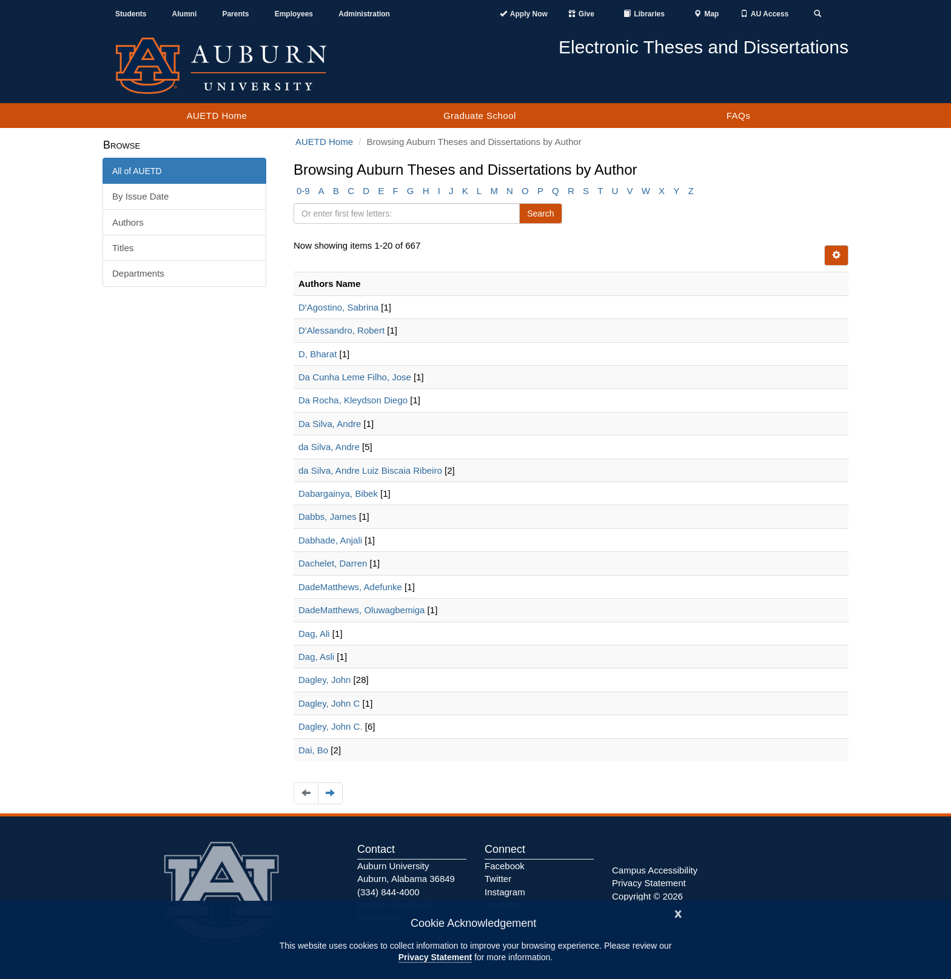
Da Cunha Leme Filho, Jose (354, 377)
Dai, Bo (313, 750)
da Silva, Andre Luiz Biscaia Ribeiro (370, 470)
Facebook (505, 866)
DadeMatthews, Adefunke (350, 587)
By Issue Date (140, 196)
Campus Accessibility (654, 870)
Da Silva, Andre (329, 424)
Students (130, 14)
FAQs (739, 115)
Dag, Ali (314, 633)
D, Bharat (317, 354)
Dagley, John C (329, 703)
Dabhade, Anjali (330, 540)
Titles (122, 248)
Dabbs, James (327, 516)
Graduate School (479, 115)
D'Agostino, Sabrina (338, 307)
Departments (138, 273)
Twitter (498, 878)
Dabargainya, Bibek (338, 493)
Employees (294, 14)
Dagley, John (324, 680)
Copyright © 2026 (647, 896)
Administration (364, 14)
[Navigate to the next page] (330, 793)
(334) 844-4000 (388, 892)
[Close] (678, 912)
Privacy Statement (435, 957)
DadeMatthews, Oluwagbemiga (361, 610)
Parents (235, 14)
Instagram (505, 892)
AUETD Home (216, 115)
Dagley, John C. (330, 726)
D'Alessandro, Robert (341, 330)
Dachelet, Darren (332, 563)
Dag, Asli (316, 656)
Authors (128, 222)
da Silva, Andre (329, 447)
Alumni (184, 14)
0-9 (303, 191)
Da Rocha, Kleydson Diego (353, 400)
